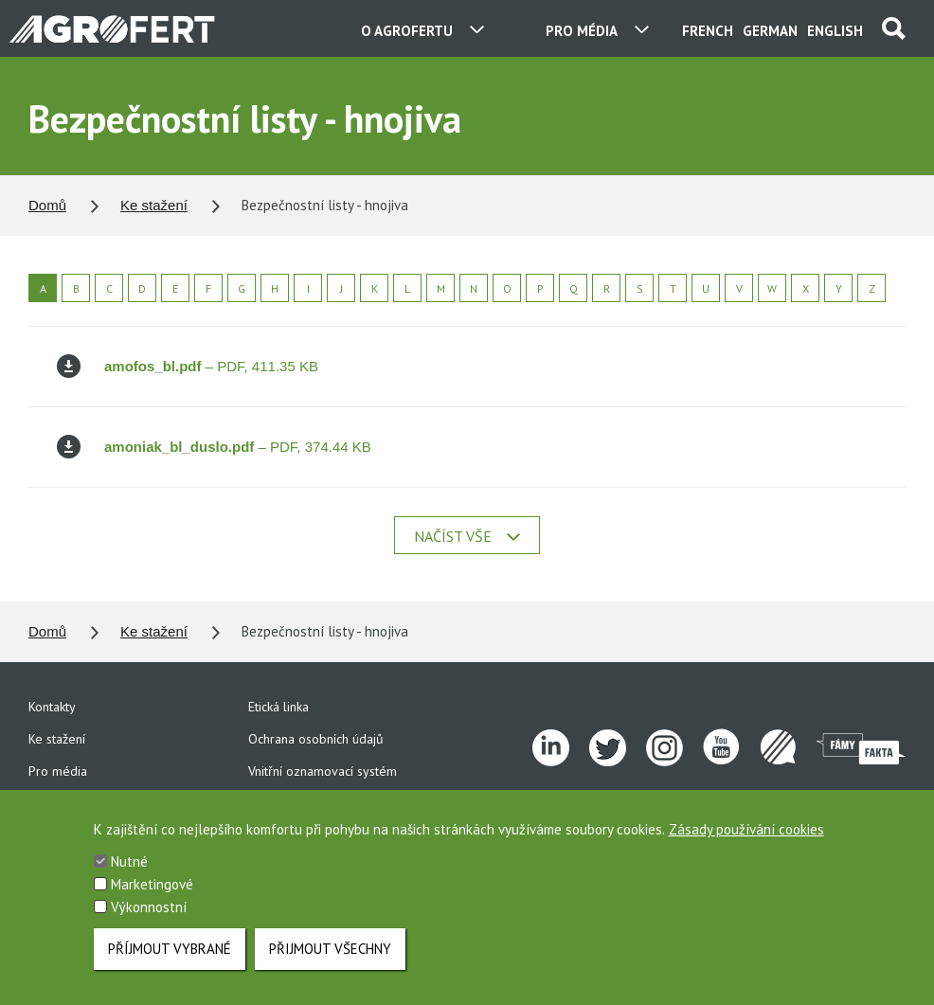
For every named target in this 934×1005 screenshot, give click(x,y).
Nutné (129, 874)
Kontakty (52, 706)
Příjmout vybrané (169, 961)
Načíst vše (467, 536)
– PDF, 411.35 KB (187, 366)
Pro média (57, 771)
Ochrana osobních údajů (316, 738)
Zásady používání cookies (746, 842)
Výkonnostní (149, 919)
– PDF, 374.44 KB (214, 446)
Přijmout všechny (330, 961)
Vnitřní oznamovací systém (322, 771)
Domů (47, 205)
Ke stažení (154, 205)
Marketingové (152, 897)
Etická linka (278, 706)
